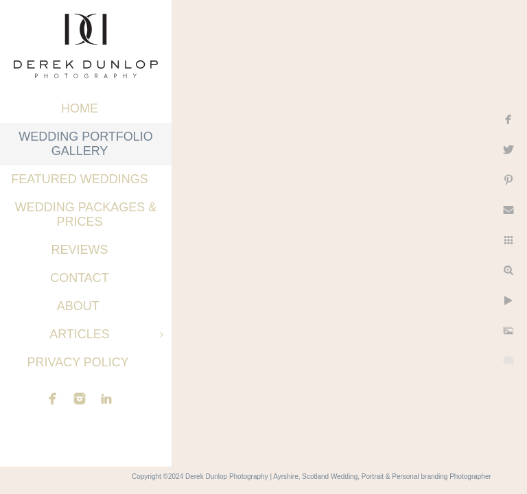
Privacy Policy (79, 362)
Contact (79, 278)
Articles (79, 334)
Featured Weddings (79, 179)
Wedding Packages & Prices (86, 214)
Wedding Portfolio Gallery (86, 144)
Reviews (79, 250)
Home (79, 108)
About (80, 306)
